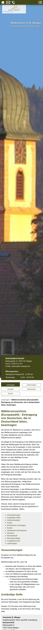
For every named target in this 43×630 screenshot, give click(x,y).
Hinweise (10, 533)
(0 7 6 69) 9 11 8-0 (15, 364)
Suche (10, 393)
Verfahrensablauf (13, 520)
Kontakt (10, 389)
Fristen (9, 523)
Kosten (9, 528)
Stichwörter (31, 389)
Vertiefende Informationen (17, 530)
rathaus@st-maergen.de (20, 366)
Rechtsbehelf (12, 536)
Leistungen (10, 385)
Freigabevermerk (13, 541)
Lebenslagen (31, 385)
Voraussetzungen (13, 515)
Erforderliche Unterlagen (16, 525)
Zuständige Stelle (13, 518)
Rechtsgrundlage (13, 538)
